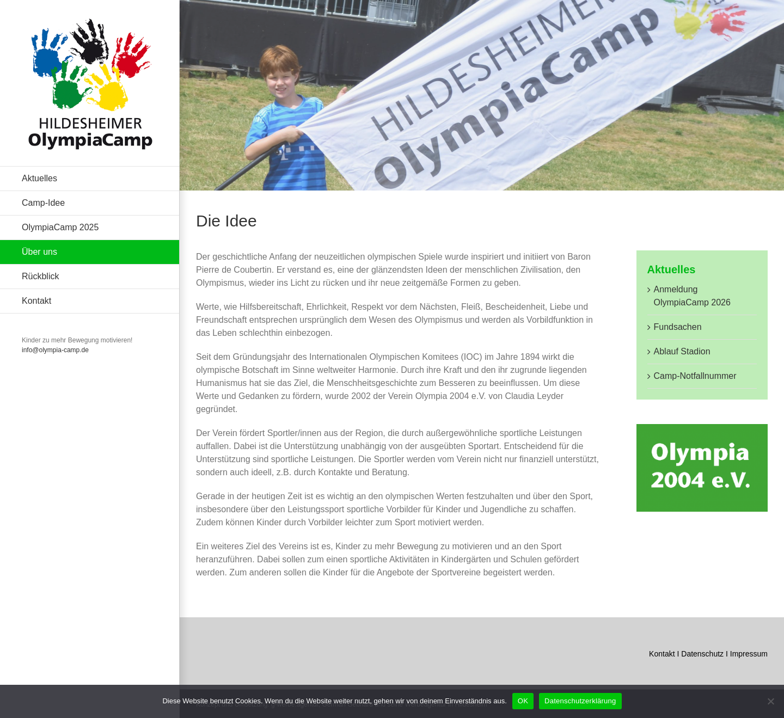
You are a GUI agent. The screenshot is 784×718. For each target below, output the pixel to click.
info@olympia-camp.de (55, 350)
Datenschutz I (705, 653)
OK (523, 701)
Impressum (749, 653)
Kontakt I (665, 653)
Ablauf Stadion (682, 351)
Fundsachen (678, 327)
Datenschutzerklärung (580, 701)
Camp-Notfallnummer (695, 376)
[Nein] (770, 701)
